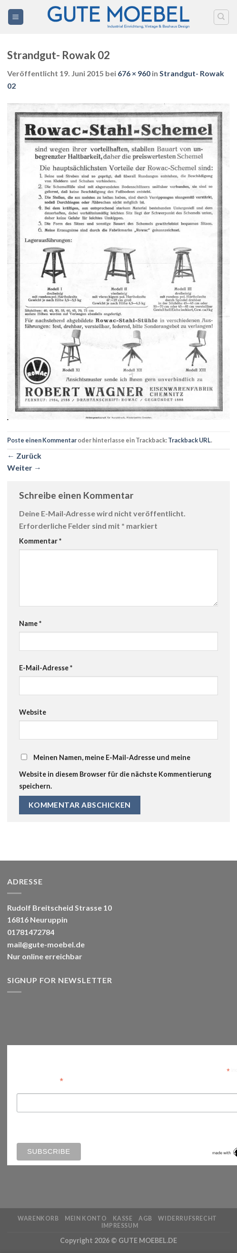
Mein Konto (86, 1218)
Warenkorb (38, 1218)
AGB (145, 1218)
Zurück (24, 455)
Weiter (24, 467)
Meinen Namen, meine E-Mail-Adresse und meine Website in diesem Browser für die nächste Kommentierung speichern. (115, 772)
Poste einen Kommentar (42, 440)
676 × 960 (134, 73)
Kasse (123, 1218)
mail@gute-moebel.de (46, 944)
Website (32, 712)
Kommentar (40, 541)
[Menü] (16, 17)
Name (30, 623)
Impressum (119, 1225)
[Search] (221, 17)
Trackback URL (189, 440)
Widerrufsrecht (187, 1218)
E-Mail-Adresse (45, 668)
